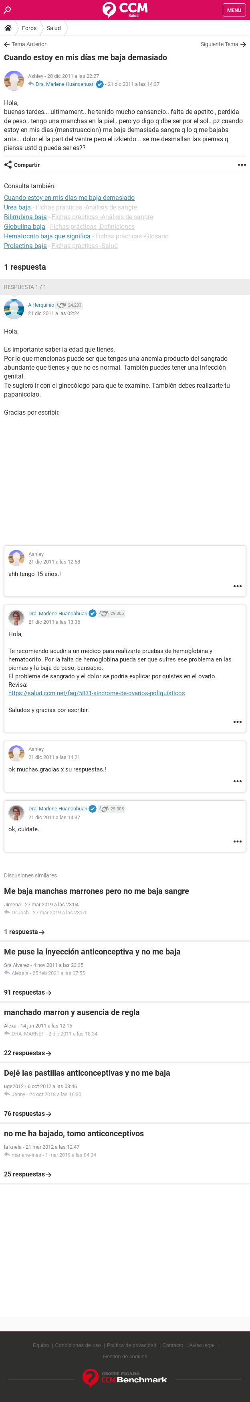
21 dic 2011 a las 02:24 (54, 313)
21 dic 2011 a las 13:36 (54, 622)
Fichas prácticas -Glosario (132, 236)
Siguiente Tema (219, 44)
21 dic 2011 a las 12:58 (54, 562)
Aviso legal (201, 1345)
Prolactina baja (25, 246)
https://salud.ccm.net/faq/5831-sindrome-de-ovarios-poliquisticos (96, 693)
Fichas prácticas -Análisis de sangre (86, 207)
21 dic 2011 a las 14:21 (54, 757)
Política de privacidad (132, 1345)
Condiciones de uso (78, 1345)
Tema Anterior (29, 44)
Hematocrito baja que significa (47, 236)
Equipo (41, 1345)
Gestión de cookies (125, 1356)
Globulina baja (24, 226)
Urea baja (17, 207)
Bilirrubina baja (25, 217)
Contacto (172, 1345)
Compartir (27, 165)
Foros (29, 28)
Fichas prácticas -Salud (85, 246)
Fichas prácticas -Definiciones (92, 226)
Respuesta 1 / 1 (25, 287)
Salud (54, 28)
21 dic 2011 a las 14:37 (133, 84)
